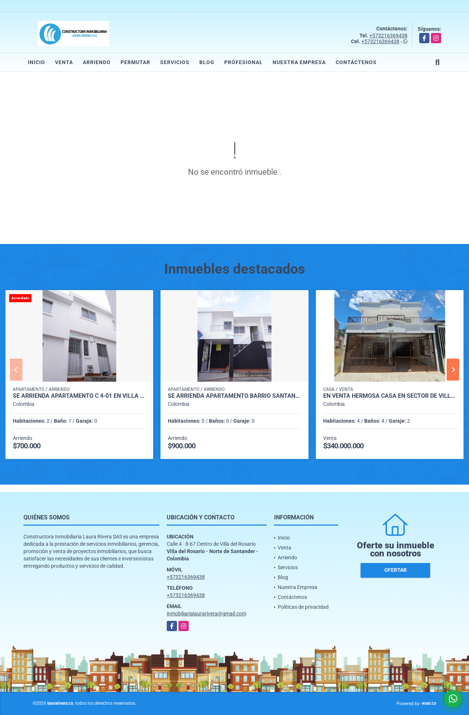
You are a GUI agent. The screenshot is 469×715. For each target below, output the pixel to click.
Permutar (135, 62)
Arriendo (97, 62)
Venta (64, 62)
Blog (206, 62)
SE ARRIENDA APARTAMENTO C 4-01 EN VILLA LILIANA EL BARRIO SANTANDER (79, 396)
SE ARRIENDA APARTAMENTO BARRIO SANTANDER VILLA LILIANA (234, 396)
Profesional (243, 62)
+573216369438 (388, 35)
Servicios (174, 62)
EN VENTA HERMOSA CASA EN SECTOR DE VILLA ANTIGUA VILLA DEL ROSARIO (389, 396)
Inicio (36, 62)
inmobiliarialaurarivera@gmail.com (206, 613)
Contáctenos (356, 62)
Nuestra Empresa (299, 62)
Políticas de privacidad (303, 607)
